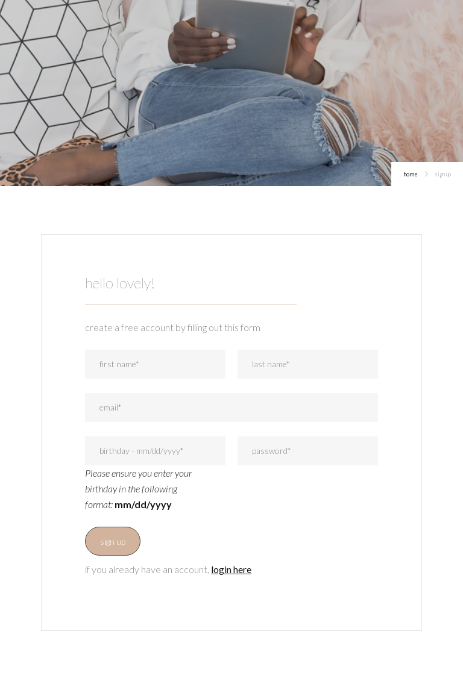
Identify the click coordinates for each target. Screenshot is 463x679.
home (410, 174)
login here (231, 569)
